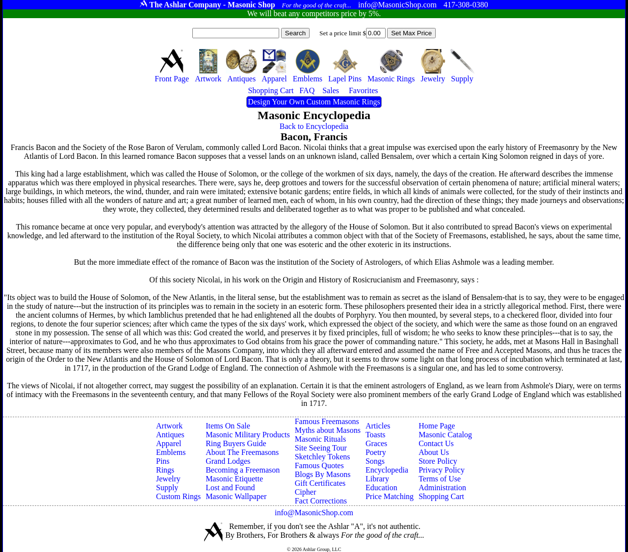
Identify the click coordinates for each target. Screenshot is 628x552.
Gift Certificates (320, 483)
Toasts (376, 434)
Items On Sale (228, 426)
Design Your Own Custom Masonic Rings (314, 102)
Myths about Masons (328, 430)
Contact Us (436, 443)
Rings (165, 470)
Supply (167, 487)
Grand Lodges (228, 461)
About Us (434, 452)
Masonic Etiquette (234, 479)
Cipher (305, 492)
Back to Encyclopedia (314, 126)
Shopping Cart (441, 496)
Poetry (376, 452)
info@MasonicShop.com (314, 512)
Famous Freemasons (327, 421)
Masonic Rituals (320, 439)
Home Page (437, 426)
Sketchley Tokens (322, 456)
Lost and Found (230, 487)
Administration (442, 487)
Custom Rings (178, 496)
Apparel (169, 443)
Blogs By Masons (323, 474)
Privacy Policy (442, 470)
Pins (163, 461)
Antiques (170, 434)
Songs (375, 461)
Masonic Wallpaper (236, 496)
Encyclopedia (387, 470)
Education (381, 487)
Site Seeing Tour (321, 448)
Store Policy (438, 461)
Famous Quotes (319, 465)
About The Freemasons (242, 452)
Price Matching (390, 496)
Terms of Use (440, 479)
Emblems (170, 452)
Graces (376, 443)
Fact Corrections (321, 501)
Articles (378, 426)
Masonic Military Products (248, 434)
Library (377, 479)
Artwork (169, 426)
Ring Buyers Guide (236, 443)
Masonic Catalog (445, 434)
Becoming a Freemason (243, 470)
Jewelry (168, 479)
